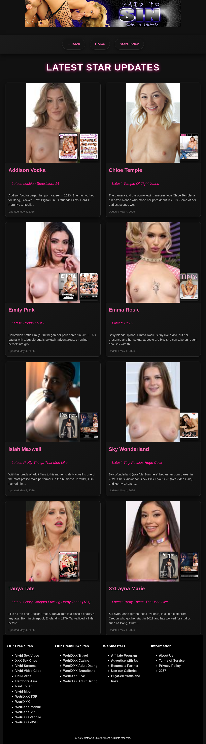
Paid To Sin (24, 686)
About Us (166, 655)
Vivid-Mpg (23, 691)
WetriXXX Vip (25, 712)
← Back (73, 44)
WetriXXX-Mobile (28, 717)
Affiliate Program (124, 655)
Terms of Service (172, 660)
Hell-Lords (23, 676)
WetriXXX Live (74, 676)
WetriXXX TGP (26, 696)
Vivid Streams (26, 665)
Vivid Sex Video (27, 655)
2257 (162, 670)
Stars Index (129, 44)
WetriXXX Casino (76, 660)
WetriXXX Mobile (28, 707)
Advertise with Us (124, 660)
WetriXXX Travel (75, 655)
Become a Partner (124, 665)
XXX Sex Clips (26, 660)
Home (100, 44)
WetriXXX (22, 701)
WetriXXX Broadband (79, 670)
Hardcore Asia (26, 681)
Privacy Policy (170, 665)
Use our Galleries (124, 670)
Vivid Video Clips (28, 670)
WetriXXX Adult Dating (80, 665)
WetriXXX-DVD (26, 722)
